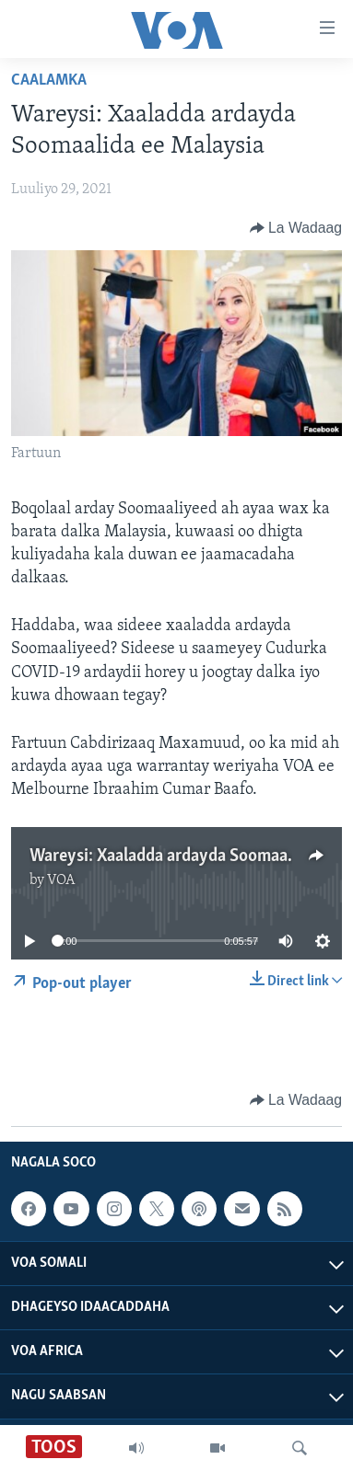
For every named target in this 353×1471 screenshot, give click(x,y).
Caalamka (49, 80)
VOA (61, 880)
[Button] (296, 228)
